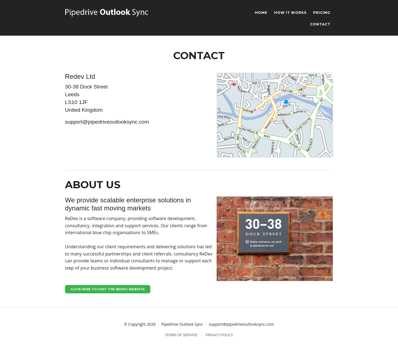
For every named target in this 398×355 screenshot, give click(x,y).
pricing (321, 13)
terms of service (181, 335)
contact (320, 24)
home (261, 13)
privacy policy (219, 335)
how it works (290, 13)
